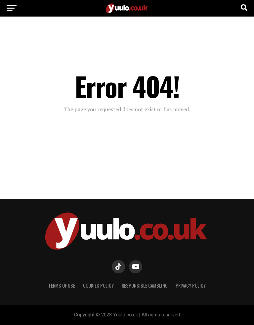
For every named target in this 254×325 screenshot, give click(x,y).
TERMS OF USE (61, 285)
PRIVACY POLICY (191, 285)
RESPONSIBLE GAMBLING (145, 285)
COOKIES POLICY (98, 285)
